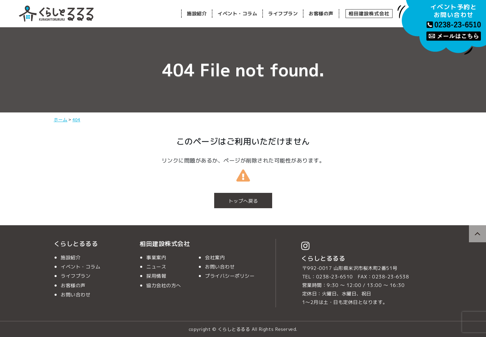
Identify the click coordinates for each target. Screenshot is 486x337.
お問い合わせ (75, 294)
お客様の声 (321, 13)
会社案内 (215, 257)
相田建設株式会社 (368, 13)
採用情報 (156, 276)
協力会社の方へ (163, 285)
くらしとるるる (76, 244)
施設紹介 (197, 13)
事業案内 (156, 257)
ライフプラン (283, 13)
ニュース (156, 266)
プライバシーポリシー (229, 276)
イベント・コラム (237, 13)
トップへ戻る (243, 201)
